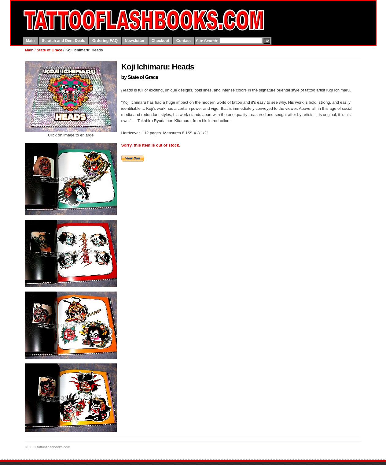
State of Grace (49, 50)
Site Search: (207, 41)
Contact (183, 40)
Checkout (160, 40)
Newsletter (134, 40)
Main (30, 40)
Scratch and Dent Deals (63, 40)
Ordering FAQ (105, 40)
